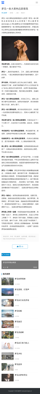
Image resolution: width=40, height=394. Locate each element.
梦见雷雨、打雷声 (22, 289)
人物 (17, 13)
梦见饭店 (18, 322)
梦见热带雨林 (20, 279)
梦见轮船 (18, 311)
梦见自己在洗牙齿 (22, 300)
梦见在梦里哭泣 (21, 375)
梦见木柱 (18, 354)
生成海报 (6, 254)
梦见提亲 (18, 364)
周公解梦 (4, 13)
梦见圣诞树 (19, 332)
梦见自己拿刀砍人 (22, 343)
